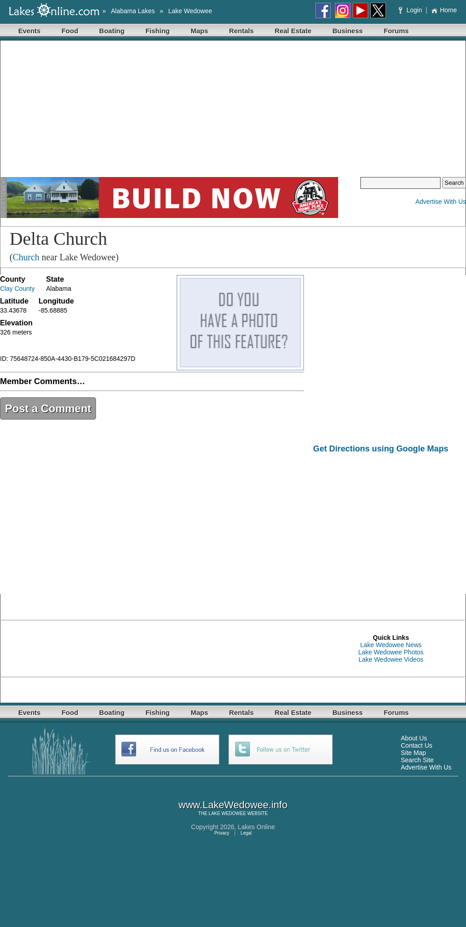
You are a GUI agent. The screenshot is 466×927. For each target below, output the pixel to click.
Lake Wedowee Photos (391, 652)
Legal (246, 833)
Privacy (221, 833)
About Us (414, 738)
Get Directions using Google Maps (380, 448)
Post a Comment (48, 408)
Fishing (158, 31)
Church (26, 257)
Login (411, 10)
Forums (396, 31)
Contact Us (416, 745)
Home (444, 10)
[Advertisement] (233, 108)
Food (69, 31)
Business (347, 31)
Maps (199, 31)
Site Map (413, 752)
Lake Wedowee (190, 11)
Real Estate (293, 31)
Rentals (241, 31)
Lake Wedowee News (390, 644)
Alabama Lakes (133, 11)
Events (29, 31)
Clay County (17, 288)
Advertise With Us (440, 201)
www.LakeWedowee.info (232, 804)
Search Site (417, 760)
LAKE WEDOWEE (227, 813)
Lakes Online (256, 827)
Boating (112, 31)
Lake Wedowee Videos (391, 659)
